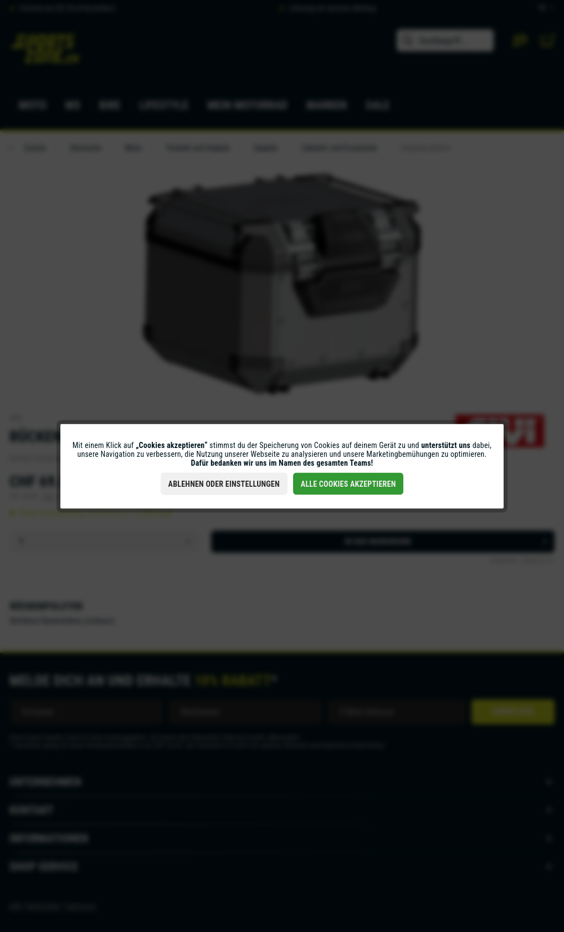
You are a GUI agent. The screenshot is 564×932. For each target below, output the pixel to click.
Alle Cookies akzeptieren (348, 483)
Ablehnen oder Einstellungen (224, 483)
